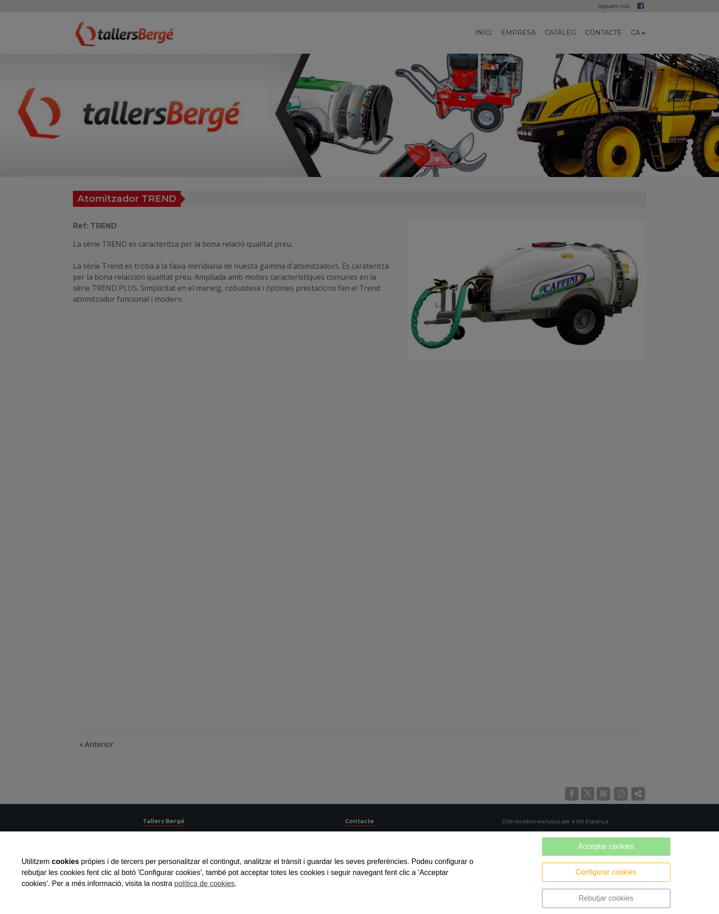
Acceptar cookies (606, 846)
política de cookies (204, 883)
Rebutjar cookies (606, 898)
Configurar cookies (605, 872)
